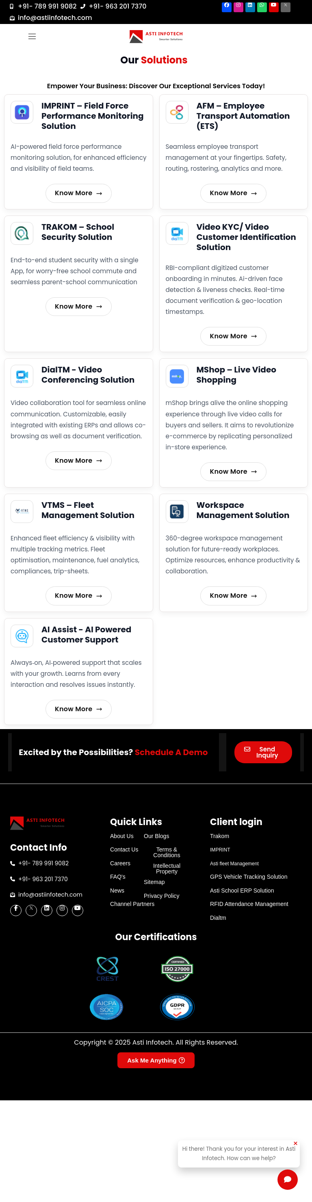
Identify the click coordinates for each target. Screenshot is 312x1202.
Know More (78, 193)
